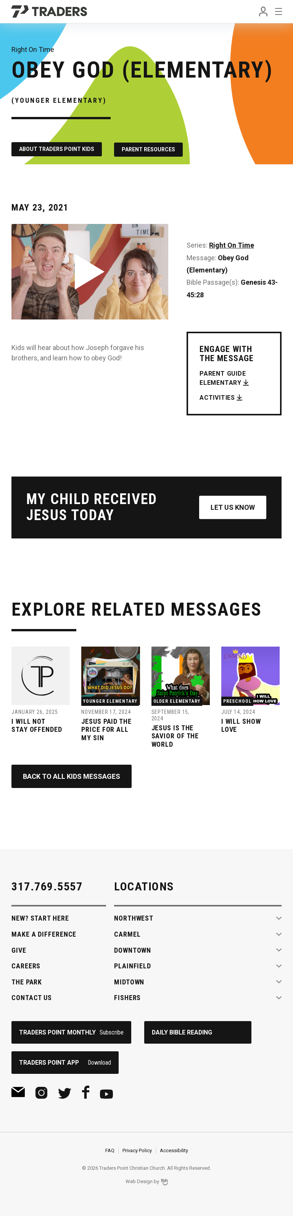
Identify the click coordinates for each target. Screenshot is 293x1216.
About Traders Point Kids (56, 149)
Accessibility (174, 1150)
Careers (25, 966)
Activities (217, 396)
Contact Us (31, 998)
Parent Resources (149, 149)
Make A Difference (43, 934)
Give (18, 950)
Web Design (139, 1182)
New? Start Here (40, 918)
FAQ (109, 1150)
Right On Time (231, 245)
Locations (144, 886)
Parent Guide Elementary (223, 377)
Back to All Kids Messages (71, 776)
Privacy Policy (137, 1150)
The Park (26, 982)
